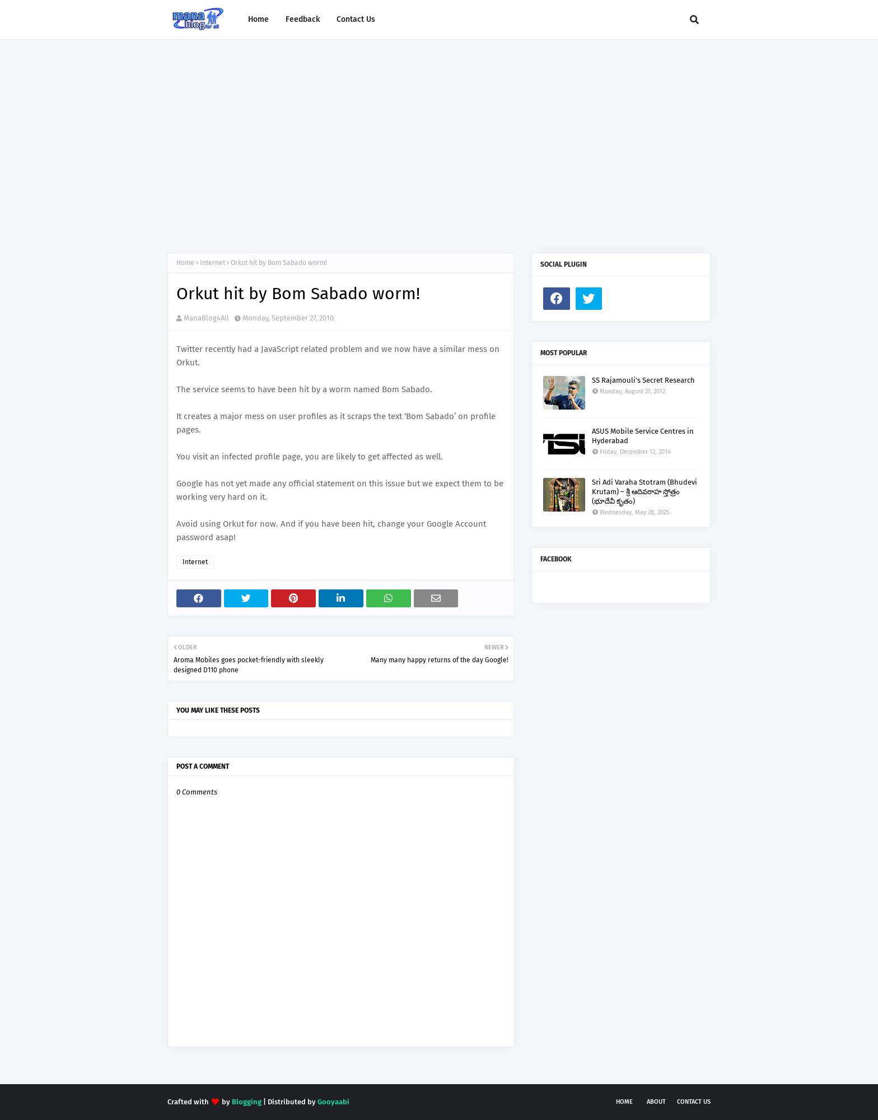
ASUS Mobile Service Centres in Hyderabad (643, 436)
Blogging (246, 1102)
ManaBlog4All (206, 318)
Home (185, 263)
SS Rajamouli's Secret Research (643, 380)
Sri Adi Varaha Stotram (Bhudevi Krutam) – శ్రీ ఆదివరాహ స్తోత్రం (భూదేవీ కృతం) (644, 491)
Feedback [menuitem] (303, 19)
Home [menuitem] (258, 19)
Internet (212, 263)
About (656, 1101)
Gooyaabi (333, 1102)
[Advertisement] (439, 135)
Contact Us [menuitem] (356, 19)
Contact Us (694, 1101)
